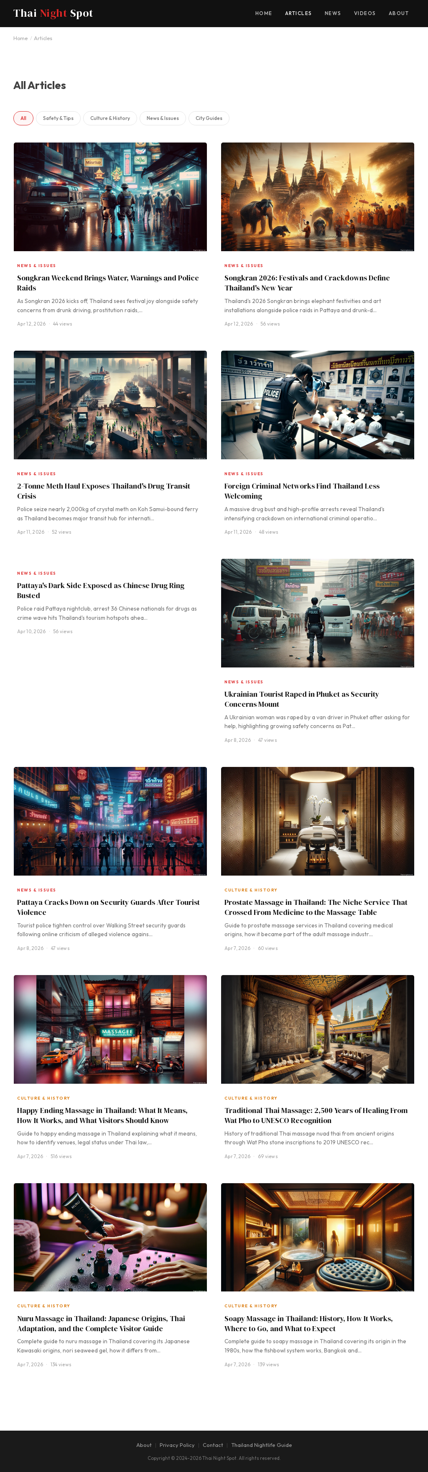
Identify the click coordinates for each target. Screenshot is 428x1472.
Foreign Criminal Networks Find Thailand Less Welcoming (302, 491)
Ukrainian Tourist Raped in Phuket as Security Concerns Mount (301, 699)
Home (264, 13)
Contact (213, 1444)
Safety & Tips (58, 118)
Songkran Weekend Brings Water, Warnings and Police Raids (108, 283)
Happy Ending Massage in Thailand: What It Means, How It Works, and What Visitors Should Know (102, 1115)
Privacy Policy (177, 1444)
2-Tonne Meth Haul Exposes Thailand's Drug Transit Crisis (103, 491)
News (333, 13)
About (399, 13)
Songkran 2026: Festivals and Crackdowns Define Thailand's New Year (307, 283)
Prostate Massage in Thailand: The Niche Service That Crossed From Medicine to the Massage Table (316, 907)
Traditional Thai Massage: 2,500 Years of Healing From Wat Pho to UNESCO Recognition (316, 1115)
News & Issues (163, 118)
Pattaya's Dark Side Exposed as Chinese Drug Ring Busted (100, 591)
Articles (298, 13)
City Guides (209, 118)
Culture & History (110, 118)
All (23, 118)
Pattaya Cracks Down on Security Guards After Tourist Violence (108, 907)
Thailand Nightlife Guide (261, 1444)
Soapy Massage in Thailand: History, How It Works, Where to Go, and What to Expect (308, 1324)
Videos (365, 13)
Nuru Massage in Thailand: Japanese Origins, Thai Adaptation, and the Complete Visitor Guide (101, 1324)
